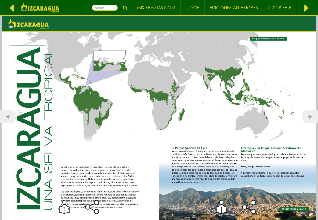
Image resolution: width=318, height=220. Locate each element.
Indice (192, 7)
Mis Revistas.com (156, 7)
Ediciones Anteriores (234, 7)
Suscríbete (279, 7)
